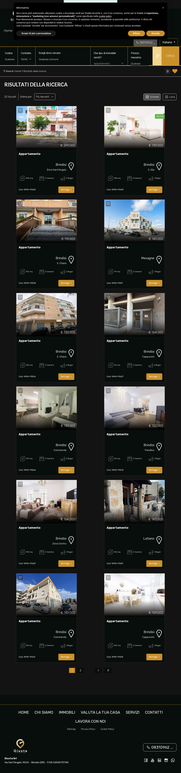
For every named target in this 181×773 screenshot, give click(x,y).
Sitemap (71, 729)
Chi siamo (44, 712)
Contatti (154, 712)
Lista (170, 97)
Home (8, 31)
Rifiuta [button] (136, 33)
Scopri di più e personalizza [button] (36, 33)
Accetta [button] (155, 33)
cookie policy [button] (105, 16)
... (89, 670)
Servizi (132, 712)
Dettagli (66, 189)
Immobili (67, 712)
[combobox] (26, 59)
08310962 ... (145, 42)
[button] (163, 7)
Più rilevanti (45, 96)
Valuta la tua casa (100, 712)
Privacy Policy (88, 729)
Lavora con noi (90, 721)
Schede (152, 97)
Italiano (167, 42)
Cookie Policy (107, 729)
